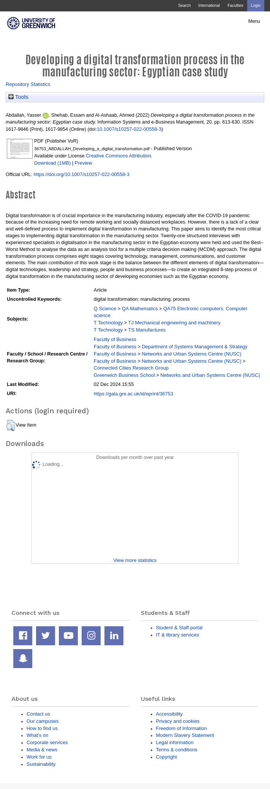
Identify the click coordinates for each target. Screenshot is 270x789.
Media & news (42, 749)
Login (256, 5)
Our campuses (42, 721)
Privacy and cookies (178, 721)
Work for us (39, 757)
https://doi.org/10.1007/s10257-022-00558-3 (81, 174)
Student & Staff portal (179, 627)
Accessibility (169, 714)
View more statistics (134, 560)
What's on (37, 735)
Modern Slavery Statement (185, 735)
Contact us (38, 714)
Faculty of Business (115, 339)
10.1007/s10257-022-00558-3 (129, 129)
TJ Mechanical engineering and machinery (174, 322)
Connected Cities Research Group (131, 368)
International (209, 5)
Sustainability (41, 764)
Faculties (235, 5)
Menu (254, 21)
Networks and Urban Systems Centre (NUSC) (191, 354)
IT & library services (177, 635)
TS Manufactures (147, 330)
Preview (83, 163)
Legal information (175, 742)
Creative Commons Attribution (118, 156)
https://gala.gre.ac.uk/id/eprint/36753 (133, 394)
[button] (10, 425)
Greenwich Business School (124, 375)
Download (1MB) (52, 163)
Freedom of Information (181, 728)
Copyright (166, 757)
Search (184, 5)
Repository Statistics (28, 84)
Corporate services (47, 742)
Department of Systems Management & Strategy (194, 346)
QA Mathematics (140, 308)
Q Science (105, 308)
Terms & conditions (176, 749)
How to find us (42, 728)
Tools (18, 97)
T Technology (108, 322)
